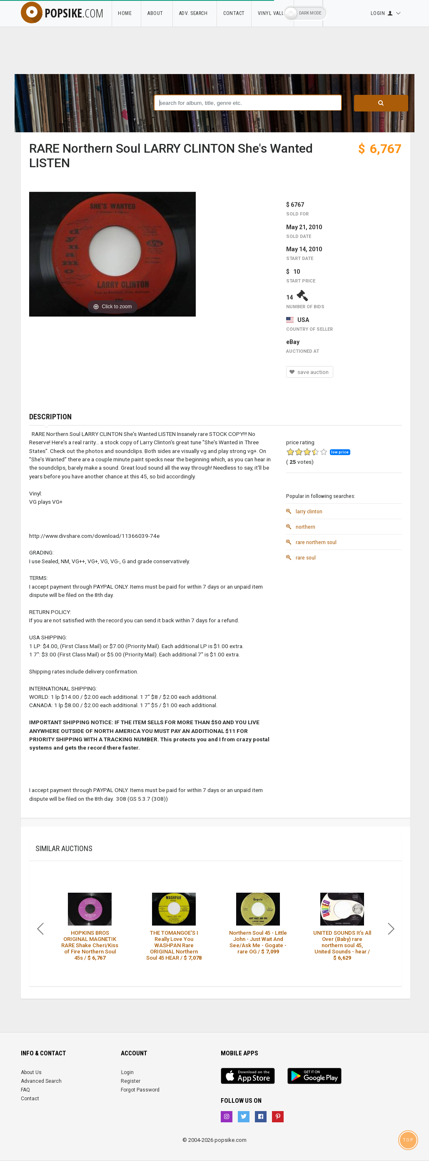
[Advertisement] (344, 617)
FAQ (25, 1090)
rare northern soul (311, 542)
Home (126, 13)
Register (130, 1081)
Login (127, 1072)
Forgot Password (140, 1090)
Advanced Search (41, 1081)
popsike (62, 13)
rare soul (301, 557)
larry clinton (304, 511)
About (156, 13)
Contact (234, 13)
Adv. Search (195, 13)
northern (300, 526)
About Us (31, 1072)
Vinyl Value (273, 13)
